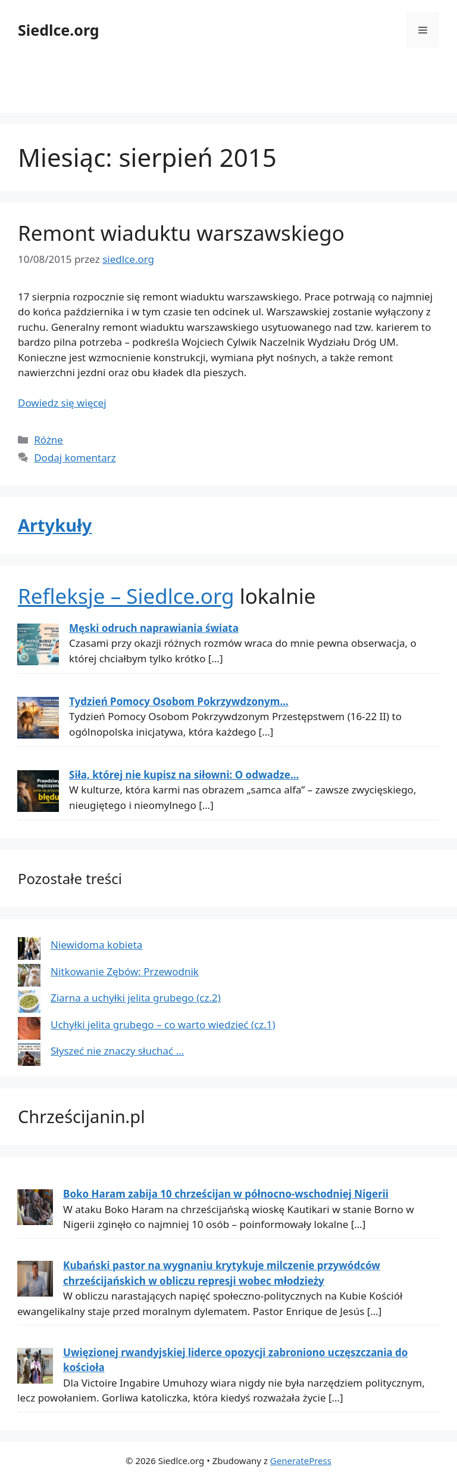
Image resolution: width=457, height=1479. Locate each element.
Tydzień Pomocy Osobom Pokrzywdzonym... (179, 701)
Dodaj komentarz (75, 457)
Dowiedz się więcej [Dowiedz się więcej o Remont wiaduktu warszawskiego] (62, 403)
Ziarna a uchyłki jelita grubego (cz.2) (136, 997)
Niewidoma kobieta (96, 944)
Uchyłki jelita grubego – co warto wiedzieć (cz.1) (163, 1024)
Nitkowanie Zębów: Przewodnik (125, 971)
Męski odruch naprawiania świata (154, 628)
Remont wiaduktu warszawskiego (181, 233)
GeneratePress (300, 1460)
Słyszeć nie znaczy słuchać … (117, 1051)
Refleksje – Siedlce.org (126, 596)
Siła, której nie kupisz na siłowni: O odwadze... (184, 775)
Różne (48, 440)
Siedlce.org (58, 30)
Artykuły (55, 525)
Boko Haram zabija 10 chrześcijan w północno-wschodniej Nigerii (226, 1194)
